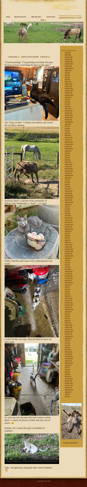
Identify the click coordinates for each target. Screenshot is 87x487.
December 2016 (69, 302)
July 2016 (67, 314)
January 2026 (68, 59)
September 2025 (69, 68)
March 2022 (68, 162)
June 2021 (67, 182)
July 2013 (67, 394)
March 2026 (68, 55)
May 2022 (67, 157)
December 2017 (69, 276)
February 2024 (69, 110)
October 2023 (68, 119)
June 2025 (67, 75)
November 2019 (69, 224)
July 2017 (67, 287)
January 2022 (68, 166)
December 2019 (69, 222)
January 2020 (68, 220)
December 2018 (69, 249)
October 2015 (68, 334)
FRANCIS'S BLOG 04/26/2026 (30, 56)
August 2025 (68, 70)
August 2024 (68, 97)
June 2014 (67, 369)
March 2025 (68, 81)
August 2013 (68, 392)
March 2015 (68, 349)
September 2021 (69, 175)
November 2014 (69, 358)
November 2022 (69, 144)
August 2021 (68, 177)
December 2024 (69, 88)
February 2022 (69, 164)
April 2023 (67, 133)
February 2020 (69, 218)
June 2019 (67, 235)
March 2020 (68, 215)
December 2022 (69, 142)
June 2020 (67, 209)
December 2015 (69, 329)
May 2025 (67, 77)
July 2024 (67, 99)
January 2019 (68, 247)
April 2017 (67, 293)
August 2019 (68, 231)
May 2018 (67, 264)
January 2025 (68, 86)
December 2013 (69, 383)
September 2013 (69, 389)
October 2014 (68, 360)
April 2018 (67, 267)
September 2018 (69, 255)
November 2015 (69, 331)
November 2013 (69, 385)
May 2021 (67, 184)
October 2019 (68, 226)
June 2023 (67, 128)
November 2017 (69, 278)
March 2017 (68, 296)
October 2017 (68, 280)
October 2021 (68, 173)
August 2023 (68, 124)
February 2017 (69, 298)
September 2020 (69, 202)
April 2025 (67, 79)
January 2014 (68, 381)
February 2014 (69, 378)
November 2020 (69, 197)
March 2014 (68, 376)
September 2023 (69, 122)
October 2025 (68, 66)
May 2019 (67, 238)
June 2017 (67, 289)
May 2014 (67, 372)
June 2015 (67, 343)
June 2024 (67, 101)
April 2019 (67, 240)
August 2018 (68, 258)
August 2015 (68, 338)
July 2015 (67, 340)
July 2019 (67, 233)
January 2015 (68, 354)
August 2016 (68, 311)
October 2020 (68, 200)
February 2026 (69, 57)
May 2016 (67, 318)
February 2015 (69, 352)
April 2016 (67, 320)
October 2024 (68, 92)
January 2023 (68, 139)
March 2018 (68, 269)
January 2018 (68, 273)
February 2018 (69, 271)
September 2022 (69, 148)
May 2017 (67, 291)
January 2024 (68, 113)
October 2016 (68, 307)
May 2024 (67, 104)
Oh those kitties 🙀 (14, 56)
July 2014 (67, 367)
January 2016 (68, 327)
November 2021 (69, 171)
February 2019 (69, 244)
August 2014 (68, 365)
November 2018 (69, 251)
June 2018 (67, 262)
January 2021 (68, 193)
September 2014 (69, 363)
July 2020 (67, 206)
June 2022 (67, 155)
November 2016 (69, 305)
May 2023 (67, 130)
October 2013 (68, 387)
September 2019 (69, 229)
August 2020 (68, 204)
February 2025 (69, 84)
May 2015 (67, 345)
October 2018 (68, 253)
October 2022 (68, 146)
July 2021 (67, 180)
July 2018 (67, 260)
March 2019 (68, 242)
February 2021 (69, 191)
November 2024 (69, 90)
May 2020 (67, 211)
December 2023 (69, 115)
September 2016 (69, 309)
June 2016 (67, 316)
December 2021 (69, 168)
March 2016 (68, 322)
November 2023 (69, 117)
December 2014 (69, 356)
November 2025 (69, 63)
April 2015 (67, 347)
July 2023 (67, 126)
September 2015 (69, 336)
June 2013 (67, 396)
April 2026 (67, 52)
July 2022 (67, 153)
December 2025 (69, 61)
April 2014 (67, 374)
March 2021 (68, 189)
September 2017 (69, 282)
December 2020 (69, 195)
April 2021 (67, 186)
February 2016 (69, 325)
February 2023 (69, 137)
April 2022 (67, 159)
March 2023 (68, 135)
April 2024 (67, 106)
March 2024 (68, 108)
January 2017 (68, 300)
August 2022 (68, 151)
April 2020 (67, 213)
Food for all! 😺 (45, 56)
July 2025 (67, 72)
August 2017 (68, 285)
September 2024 (69, 95)
